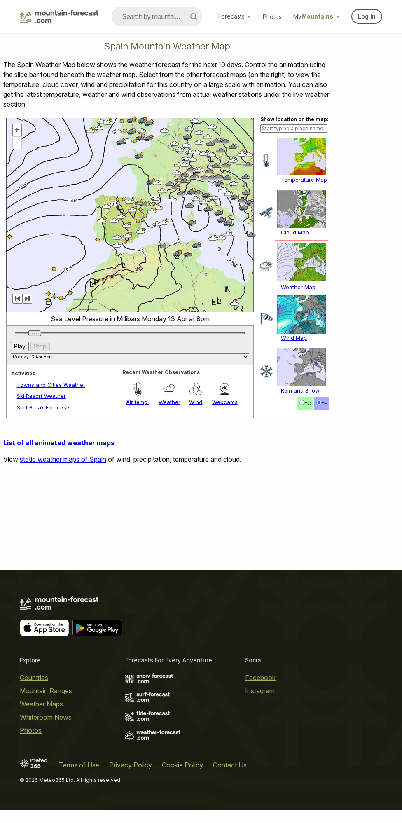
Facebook (260, 690)
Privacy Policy (130, 778)
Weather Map (298, 396)
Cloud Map (295, 342)
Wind (195, 511)
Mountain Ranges (46, 703)
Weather (169, 511)
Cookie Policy (182, 778)
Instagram (260, 703)
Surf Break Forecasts (44, 517)
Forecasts (234, 16)
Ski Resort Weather (41, 505)
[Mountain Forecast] (59, 16)
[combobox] (157, 16)
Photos (272, 16)
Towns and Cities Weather (51, 494)
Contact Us (230, 778)
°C (308, 513)
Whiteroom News (46, 729)
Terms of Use (79, 778)
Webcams (225, 511)
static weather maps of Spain (63, 569)
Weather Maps (41, 716)
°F (324, 513)
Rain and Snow (300, 500)
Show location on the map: (294, 229)
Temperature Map (304, 289)
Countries (34, 690)
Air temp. (137, 511)
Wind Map (294, 447)
